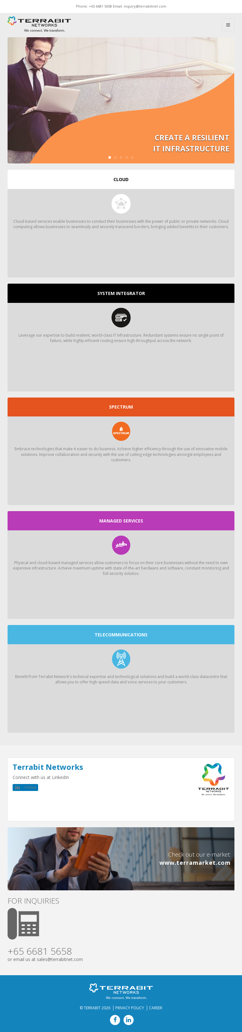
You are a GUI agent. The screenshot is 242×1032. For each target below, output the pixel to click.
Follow (30, 787)
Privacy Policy (129, 1008)
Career (155, 1008)
